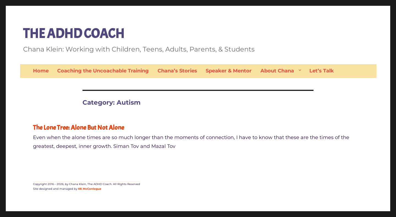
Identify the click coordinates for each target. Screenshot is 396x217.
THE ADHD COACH (73, 33)
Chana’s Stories (177, 71)
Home (41, 71)
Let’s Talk (321, 71)
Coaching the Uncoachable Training (103, 71)
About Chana (277, 71)
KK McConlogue (89, 189)
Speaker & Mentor (229, 71)
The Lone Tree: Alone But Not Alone (78, 127)
